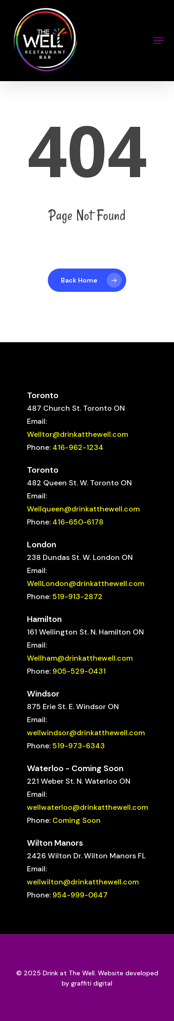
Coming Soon (76, 820)
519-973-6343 (78, 746)
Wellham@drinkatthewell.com (80, 658)
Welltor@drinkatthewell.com (77, 434)
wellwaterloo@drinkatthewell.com (87, 807)
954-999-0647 (80, 895)
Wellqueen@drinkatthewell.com (83, 509)
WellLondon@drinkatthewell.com (85, 583)
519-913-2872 (77, 596)
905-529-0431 (79, 671)
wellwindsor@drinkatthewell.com (86, 733)
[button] (159, 40)
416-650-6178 (77, 522)
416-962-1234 (77, 447)
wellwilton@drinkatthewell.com (83, 882)
